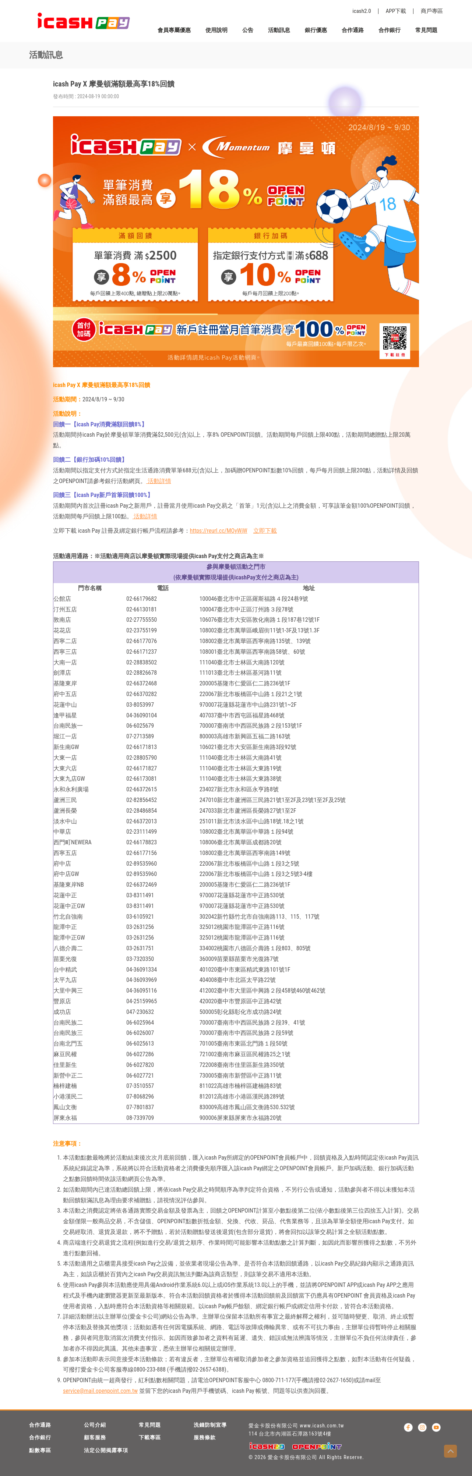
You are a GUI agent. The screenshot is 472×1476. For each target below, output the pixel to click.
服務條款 (205, 1437)
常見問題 (426, 30)
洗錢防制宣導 (210, 1425)
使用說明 (216, 30)
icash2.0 (361, 11)
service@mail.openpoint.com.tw (100, 1390)
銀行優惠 (316, 30)
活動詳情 (158, 481)
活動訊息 (279, 30)
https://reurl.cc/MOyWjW (218, 530)
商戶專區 (432, 11)
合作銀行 (389, 30)
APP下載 (396, 11)
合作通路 (353, 30)
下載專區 (150, 1437)
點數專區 (40, 1450)
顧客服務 (95, 1437)
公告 (247, 30)
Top (450, 1451)
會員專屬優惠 (174, 30)
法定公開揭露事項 (106, 1450)
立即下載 (265, 530)
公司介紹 (95, 1425)
